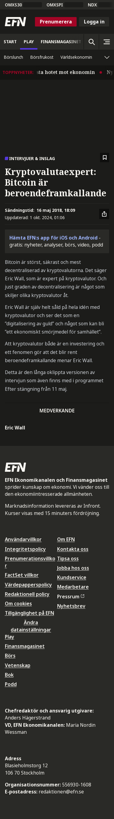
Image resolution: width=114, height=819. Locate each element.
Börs (10, 655)
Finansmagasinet (25, 646)
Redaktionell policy (27, 594)
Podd (11, 684)
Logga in (94, 21)
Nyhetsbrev (71, 606)
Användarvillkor (23, 539)
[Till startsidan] (15, 21)
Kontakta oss (72, 549)
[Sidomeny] (106, 41)
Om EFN (66, 539)
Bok (9, 674)
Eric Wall (15, 427)
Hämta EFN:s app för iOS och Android (53, 237)
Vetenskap (17, 665)
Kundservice (71, 577)
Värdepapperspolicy (28, 584)
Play (9, 636)
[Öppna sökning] (91, 41)
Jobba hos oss (73, 568)
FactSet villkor (22, 575)
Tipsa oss (68, 558)
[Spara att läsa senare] (104, 157)
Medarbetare (73, 586)
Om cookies (18, 603)
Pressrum (71, 596)
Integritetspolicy (25, 549)
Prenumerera (56, 21)
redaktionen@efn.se (61, 791)
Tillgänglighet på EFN (29, 613)
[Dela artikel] (104, 214)
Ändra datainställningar (31, 626)
